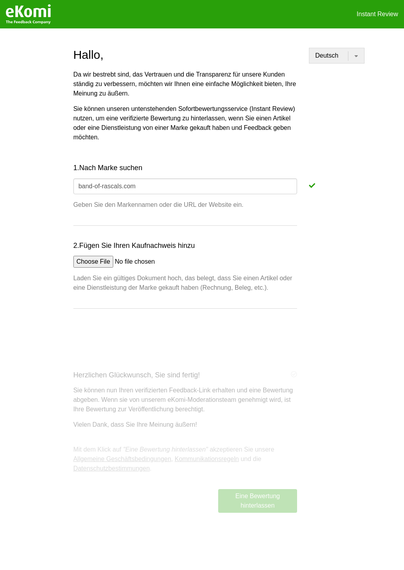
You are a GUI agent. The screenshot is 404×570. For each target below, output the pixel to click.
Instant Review (377, 14)
